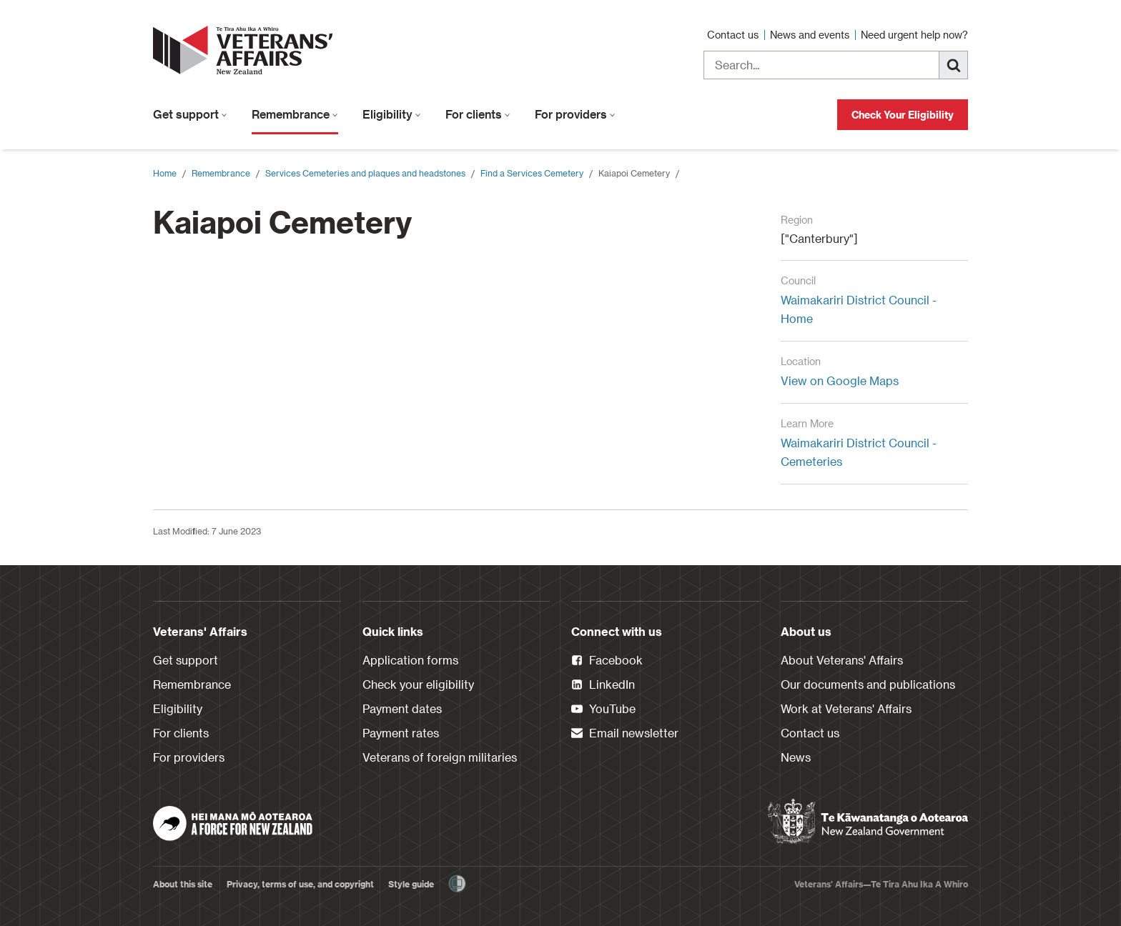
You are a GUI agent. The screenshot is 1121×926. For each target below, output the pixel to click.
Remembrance (295, 114)
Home (165, 173)
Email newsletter (624, 734)
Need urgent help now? (914, 35)
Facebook (607, 661)
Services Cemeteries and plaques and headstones (365, 173)
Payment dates (402, 708)
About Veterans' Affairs (842, 660)
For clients (477, 114)
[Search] (953, 65)
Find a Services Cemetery (531, 173)
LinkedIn (603, 685)
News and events (811, 35)
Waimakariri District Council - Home (859, 309)
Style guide (411, 884)
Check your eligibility (418, 684)
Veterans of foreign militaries (439, 757)
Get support (190, 114)
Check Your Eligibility (902, 115)
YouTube (603, 709)
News (796, 757)
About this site (182, 884)
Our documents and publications (868, 684)
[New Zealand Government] (868, 822)
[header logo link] (246, 50)
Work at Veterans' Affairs (846, 708)
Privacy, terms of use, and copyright (300, 884)
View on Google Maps (840, 380)
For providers (575, 114)
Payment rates (400, 733)
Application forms (410, 660)
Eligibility (391, 114)
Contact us (734, 35)
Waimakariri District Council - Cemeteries (859, 452)
